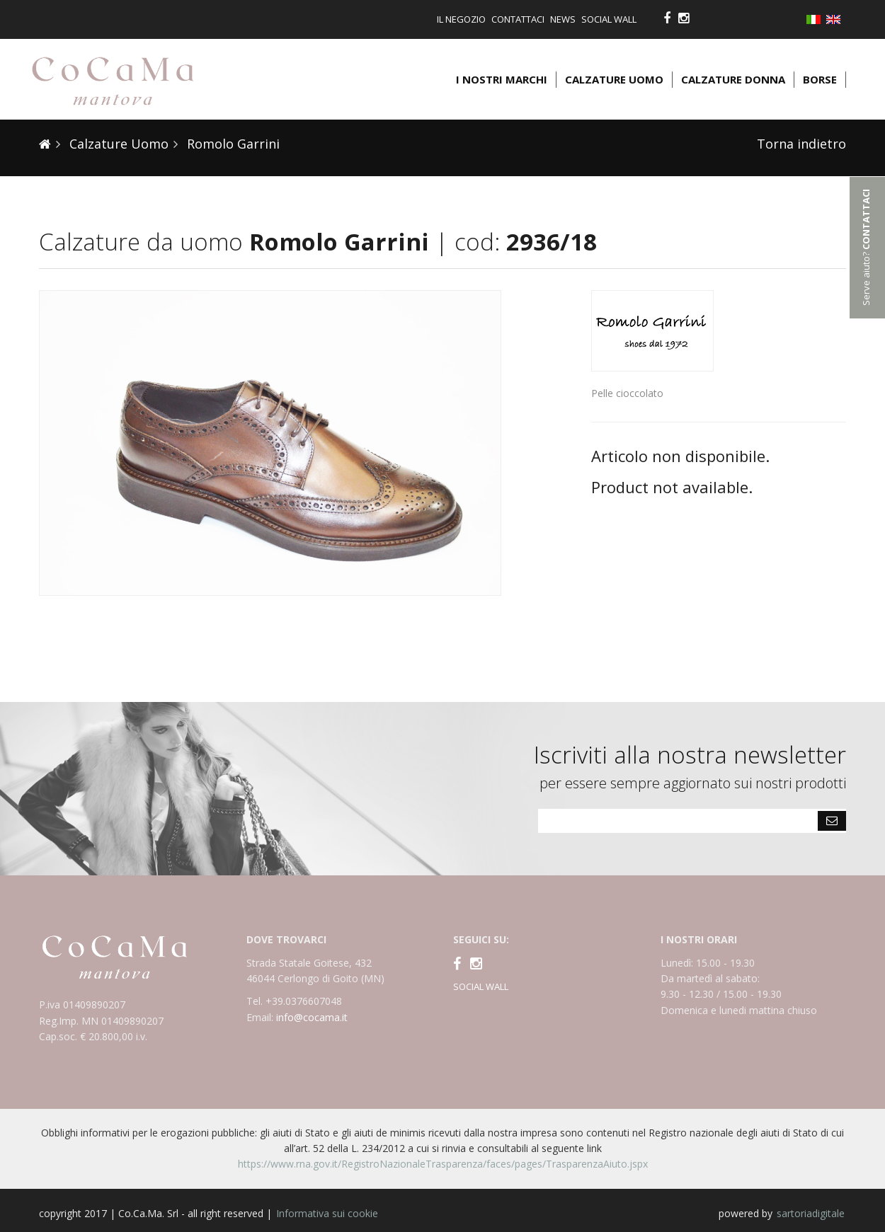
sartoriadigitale (811, 1213)
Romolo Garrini (231, 143)
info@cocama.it (312, 1017)
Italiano (816, 20)
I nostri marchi (501, 79)
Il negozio (461, 19)
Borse (820, 79)
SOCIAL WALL (480, 986)
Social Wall (608, 19)
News (563, 19)
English (836, 19)
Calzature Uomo (117, 143)
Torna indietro (801, 143)
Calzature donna (733, 79)
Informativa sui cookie (327, 1213)
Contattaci (517, 19)
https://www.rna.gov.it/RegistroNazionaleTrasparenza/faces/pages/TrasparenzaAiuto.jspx (443, 1163)
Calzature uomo (614, 79)
